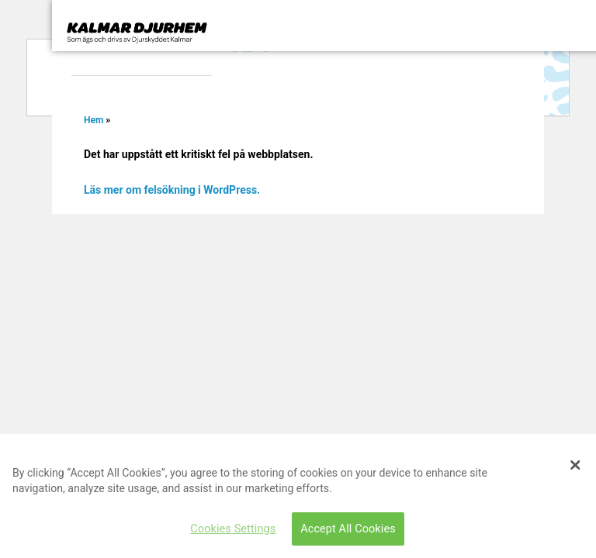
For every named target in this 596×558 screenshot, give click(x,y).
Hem (93, 120)
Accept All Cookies (348, 529)
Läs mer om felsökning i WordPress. (172, 190)
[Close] (575, 465)
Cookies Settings (232, 529)
